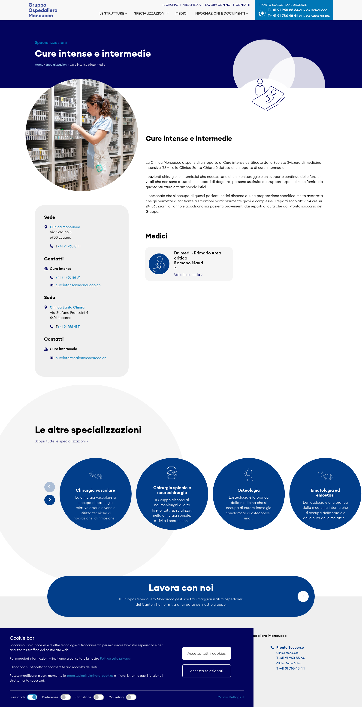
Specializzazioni (151, 13)
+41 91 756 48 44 (292, 668)
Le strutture (113, 13)
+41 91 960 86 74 (68, 277)
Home (39, 64)
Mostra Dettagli (230, 697)
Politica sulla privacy (115, 658)
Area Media (192, 4)
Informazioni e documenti (221, 13)
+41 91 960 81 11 (69, 246)
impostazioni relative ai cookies (89, 675)
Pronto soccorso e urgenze (294, 11)
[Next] (49, 500)
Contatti (243, 4)
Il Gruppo (170, 4)
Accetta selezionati (206, 671)
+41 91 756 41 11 (69, 326)
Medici (181, 13)
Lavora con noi (218, 4)
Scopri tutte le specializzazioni (61, 441)
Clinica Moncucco (65, 227)
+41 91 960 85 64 (292, 658)
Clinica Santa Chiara (67, 307)
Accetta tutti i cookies (206, 653)
